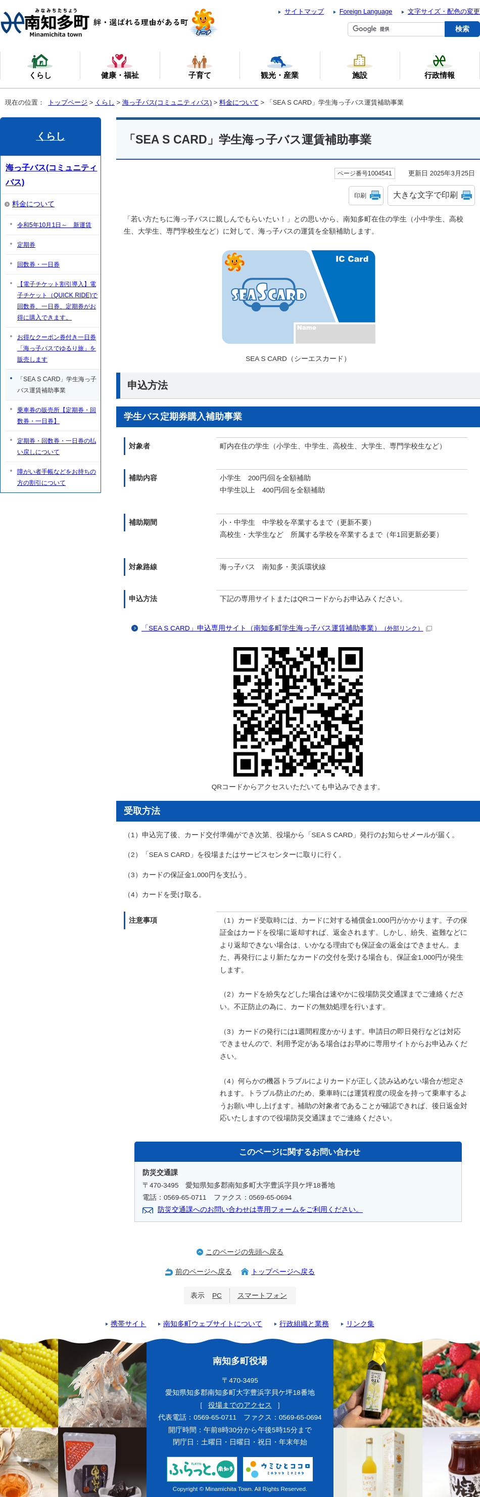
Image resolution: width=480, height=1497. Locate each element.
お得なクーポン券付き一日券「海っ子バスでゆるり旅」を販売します (56, 348)
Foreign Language (366, 11)
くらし (105, 102)
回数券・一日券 (38, 264)
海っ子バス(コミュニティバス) (167, 102)
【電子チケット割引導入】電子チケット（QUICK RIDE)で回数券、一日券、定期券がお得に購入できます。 (57, 301)
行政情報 (439, 66)
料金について (239, 102)
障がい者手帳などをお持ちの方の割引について (56, 477)
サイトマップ (304, 11)
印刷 (360, 195)
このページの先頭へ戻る (244, 1252)
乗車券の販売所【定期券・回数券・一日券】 (56, 415)
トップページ (67, 102)
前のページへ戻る (203, 1272)
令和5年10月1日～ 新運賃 (54, 225)
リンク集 (360, 1324)
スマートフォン (262, 1295)
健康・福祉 (120, 66)
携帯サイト (128, 1324)
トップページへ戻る (283, 1272)
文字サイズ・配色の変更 (444, 11)
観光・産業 (280, 66)
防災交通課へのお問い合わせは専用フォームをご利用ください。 (260, 1209)
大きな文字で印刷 (425, 195)
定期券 (26, 244)
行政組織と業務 (304, 1324)
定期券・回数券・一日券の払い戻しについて (56, 446)
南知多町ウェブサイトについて (212, 1324)
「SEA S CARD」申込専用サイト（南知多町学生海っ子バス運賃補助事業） (286, 628)
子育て (199, 66)
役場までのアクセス (240, 1405)
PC (217, 1295)
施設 (359, 66)
